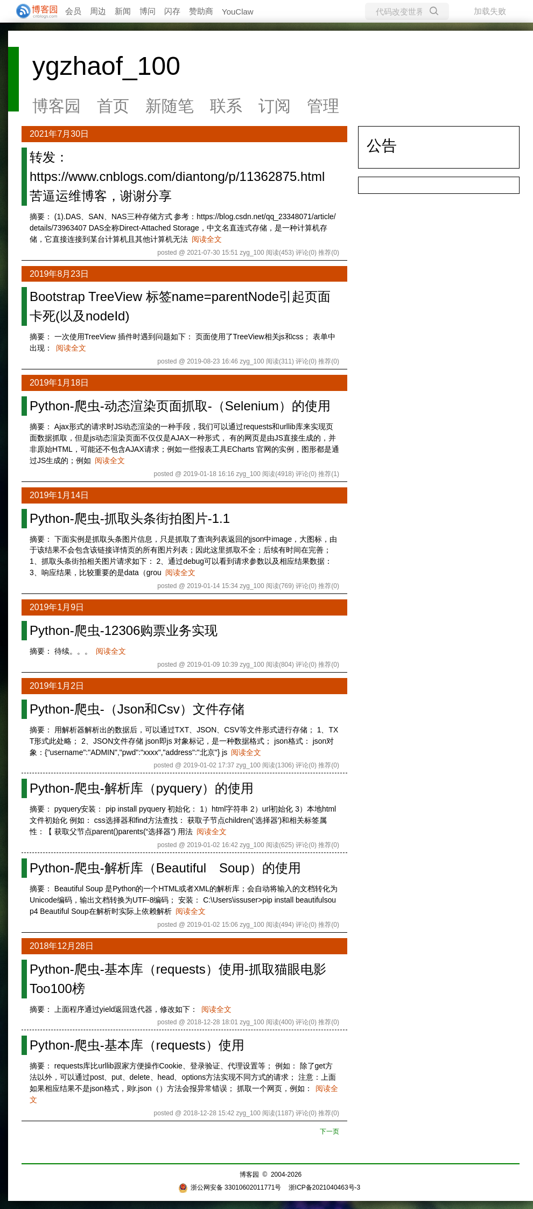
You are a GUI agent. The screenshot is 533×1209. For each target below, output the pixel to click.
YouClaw (238, 11)
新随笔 (169, 106)
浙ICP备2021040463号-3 (324, 1187)
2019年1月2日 (57, 685)
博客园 (56, 106)
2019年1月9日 (57, 607)
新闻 (123, 11)
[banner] (32, 11)
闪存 (172, 11)
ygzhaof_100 (106, 66)
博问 (147, 11)
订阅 (274, 106)
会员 (73, 11)
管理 (323, 106)
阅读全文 (207, 239)
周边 (98, 11)
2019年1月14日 (59, 495)
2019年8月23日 (59, 273)
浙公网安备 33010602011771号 (230, 1187)
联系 (226, 106)
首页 (113, 106)
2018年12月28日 (62, 946)
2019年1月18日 (59, 382)
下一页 (329, 1131)
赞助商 (201, 11)
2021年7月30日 (59, 133)
